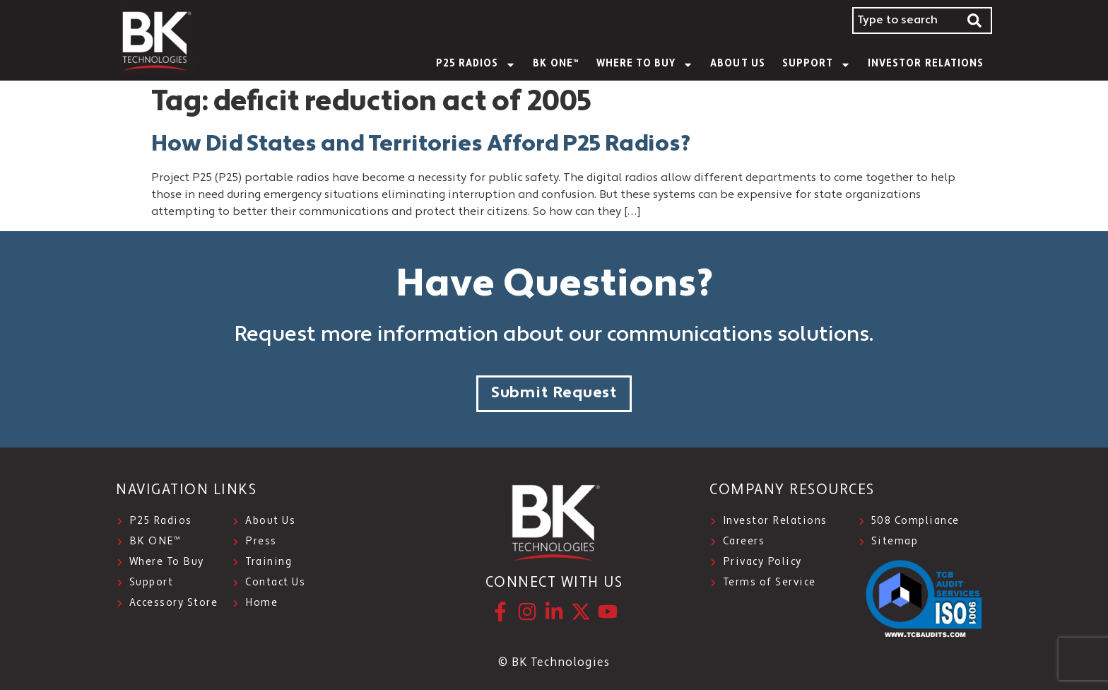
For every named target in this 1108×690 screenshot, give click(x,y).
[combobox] (905, 20)
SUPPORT (816, 64)
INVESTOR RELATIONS (926, 64)
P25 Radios (476, 64)
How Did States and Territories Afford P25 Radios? (420, 145)
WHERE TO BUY (645, 64)
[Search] (975, 20)
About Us (737, 64)
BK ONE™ (556, 64)
